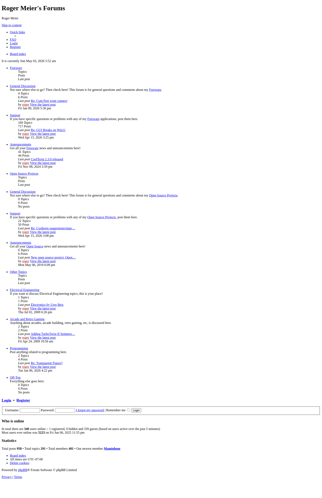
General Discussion (23, 86)
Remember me (118, 410)
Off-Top (15, 377)
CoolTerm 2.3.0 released (47, 159)
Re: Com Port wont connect (49, 101)
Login (6, 400)
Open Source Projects (24, 173)
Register (23, 400)
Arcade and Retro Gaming (27, 319)
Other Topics (18, 272)
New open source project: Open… (53, 257)
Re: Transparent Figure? (47, 363)
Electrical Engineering (24, 290)
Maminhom (112, 448)
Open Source (34, 246)
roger (25, 104)
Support (15, 115)
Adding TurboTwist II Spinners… (53, 334)
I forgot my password (90, 410)
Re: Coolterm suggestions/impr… (53, 228)
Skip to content (12, 25)
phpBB (22, 470)
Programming (19, 348)
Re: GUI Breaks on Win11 (48, 130)
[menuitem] (13, 39)
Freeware (16, 68)
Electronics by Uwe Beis (47, 304)
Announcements (20, 144)
